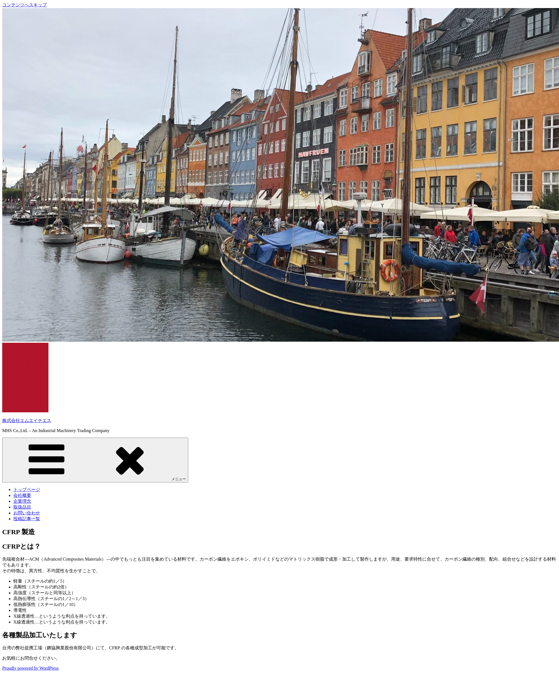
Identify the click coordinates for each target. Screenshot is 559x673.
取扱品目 (22, 507)
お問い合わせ (26, 513)
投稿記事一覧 (26, 518)
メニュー (95, 459)
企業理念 (22, 501)
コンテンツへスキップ (24, 5)
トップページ (26, 489)
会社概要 (22, 495)
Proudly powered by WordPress (30, 668)
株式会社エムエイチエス (26, 420)
